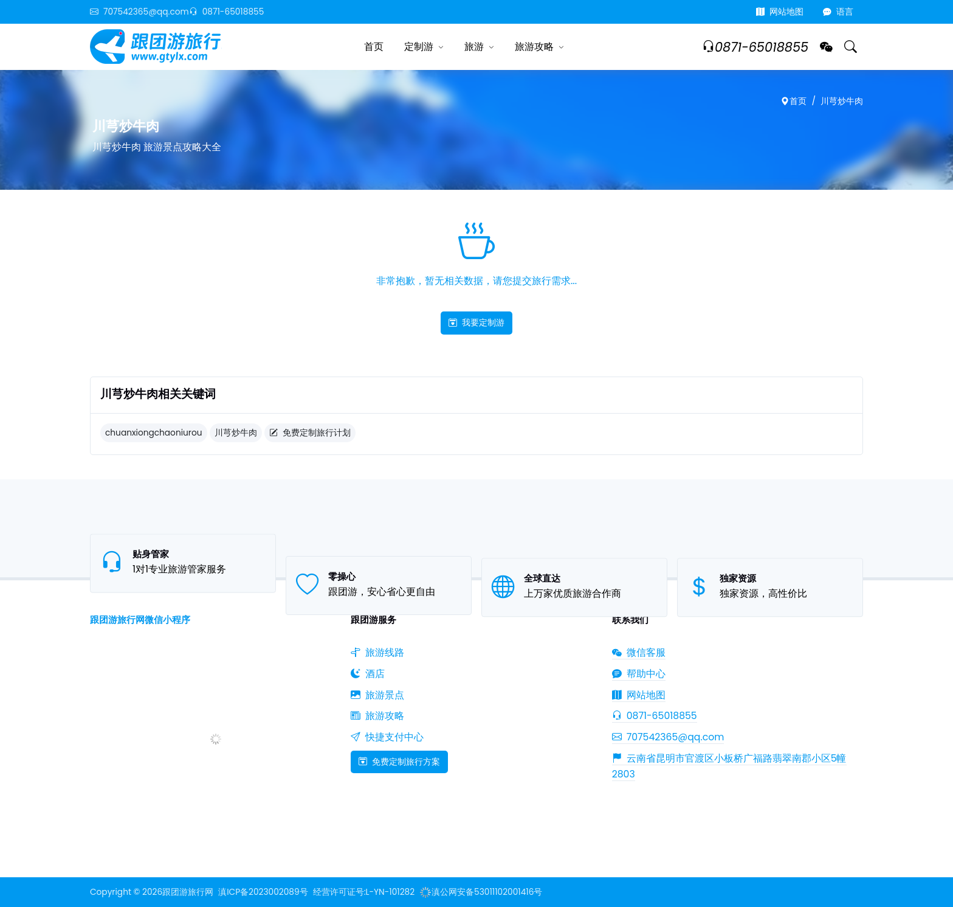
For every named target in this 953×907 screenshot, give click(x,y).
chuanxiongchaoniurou (153, 433)
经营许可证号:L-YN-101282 (364, 892)
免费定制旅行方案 (399, 762)
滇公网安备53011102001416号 (480, 892)
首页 (374, 47)
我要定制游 (476, 322)
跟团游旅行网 (187, 892)
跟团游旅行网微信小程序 (140, 619)
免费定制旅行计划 (310, 433)
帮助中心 (639, 673)
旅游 (474, 47)
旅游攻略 (534, 47)
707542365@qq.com (139, 12)
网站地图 (779, 12)
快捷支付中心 (387, 737)
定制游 (418, 47)
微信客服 (639, 652)
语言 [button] (838, 12)
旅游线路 (377, 652)
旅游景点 (377, 695)
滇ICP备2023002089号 (263, 892)
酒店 (368, 673)
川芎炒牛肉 (842, 101)
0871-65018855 (226, 12)
